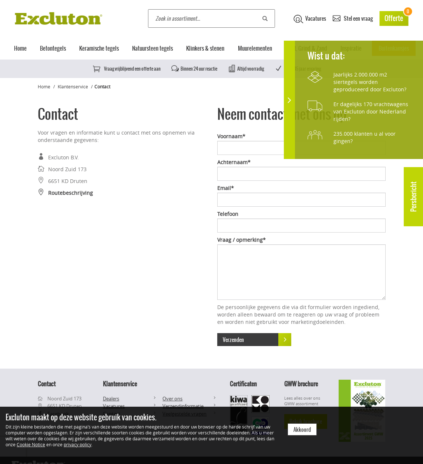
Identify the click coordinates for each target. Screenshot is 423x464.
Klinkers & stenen (205, 48)
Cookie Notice (31, 444)
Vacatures (309, 18)
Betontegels (53, 48)
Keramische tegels (99, 48)
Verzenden (257, 339)
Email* (225, 188)
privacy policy (77, 444)
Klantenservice (73, 86)
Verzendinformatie (183, 406)
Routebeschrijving (65, 192)
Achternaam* (234, 162)
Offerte (396, 17)
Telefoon (227, 213)
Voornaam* (231, 136)
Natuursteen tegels (152, 48)
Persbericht (414, 197)
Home (20, 48)
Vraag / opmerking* (241, 239)
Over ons (172, 398)
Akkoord (302, 430)
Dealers (111, 398)
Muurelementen (255, 48)
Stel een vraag (353, 18)
